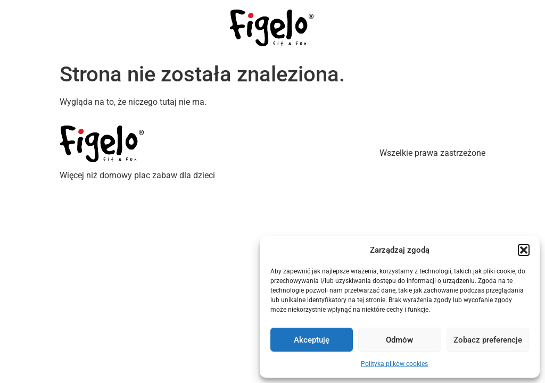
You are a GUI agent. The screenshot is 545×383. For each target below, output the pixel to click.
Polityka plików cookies (394, 364)
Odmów (399, 340)
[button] (523, 250)
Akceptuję (311, 340)
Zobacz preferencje (487, 340)
